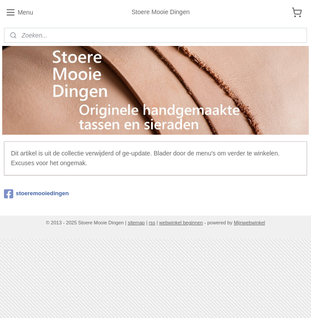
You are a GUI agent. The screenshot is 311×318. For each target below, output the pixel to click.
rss (152, 222)
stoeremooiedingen (36, 194)
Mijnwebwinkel (249, 222)
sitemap (136, 222)
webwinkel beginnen (181, 222)
